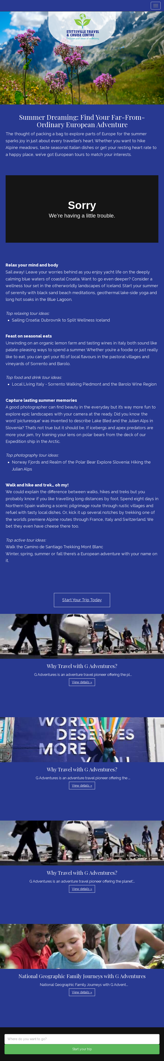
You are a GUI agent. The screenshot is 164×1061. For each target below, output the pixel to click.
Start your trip (82, 1049)
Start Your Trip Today (82, 599)
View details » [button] (82, 682)
